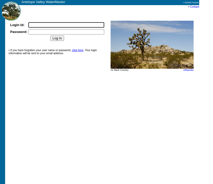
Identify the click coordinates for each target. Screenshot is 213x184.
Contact (194, 6)
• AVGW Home (191, 2)
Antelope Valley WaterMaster (43, 2)
